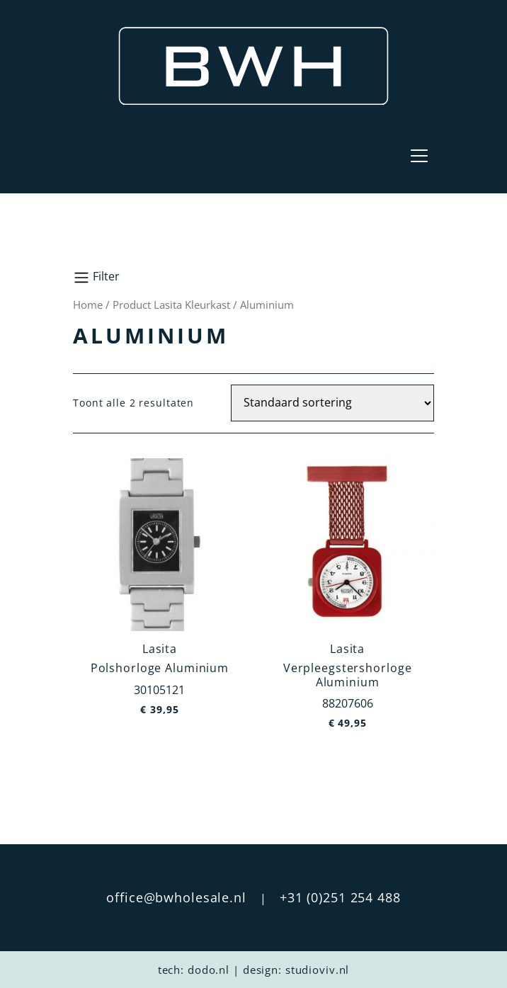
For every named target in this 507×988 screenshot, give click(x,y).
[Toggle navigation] (419, 156)
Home (88, 304)
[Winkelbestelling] (332, 403)
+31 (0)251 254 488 (340, 897)
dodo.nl (208, 970)
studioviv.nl (317, 970)
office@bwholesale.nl (176, 897)
